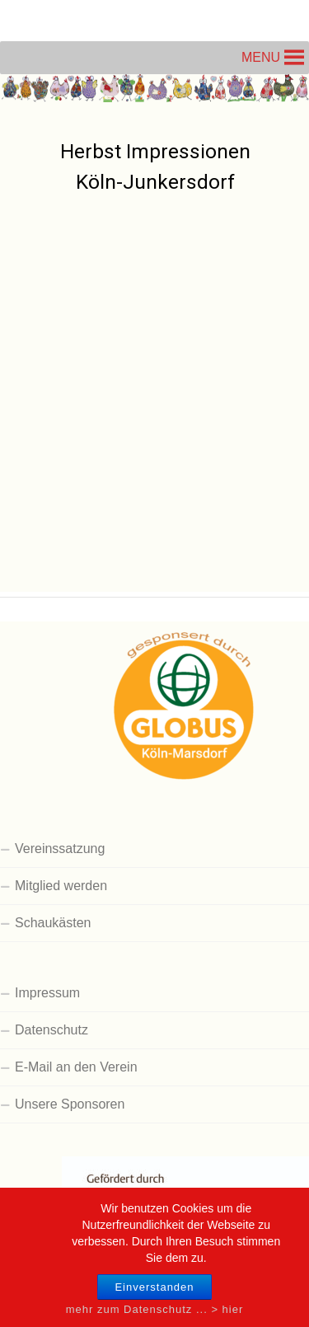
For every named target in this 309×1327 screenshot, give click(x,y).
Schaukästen (53, 923)
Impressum (47, 993)
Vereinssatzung (60, 849)
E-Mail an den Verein (76, 1067)
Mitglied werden (61, 886)
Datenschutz (51, 1030)
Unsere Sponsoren (69, 1104)
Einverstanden (154, 1295)
